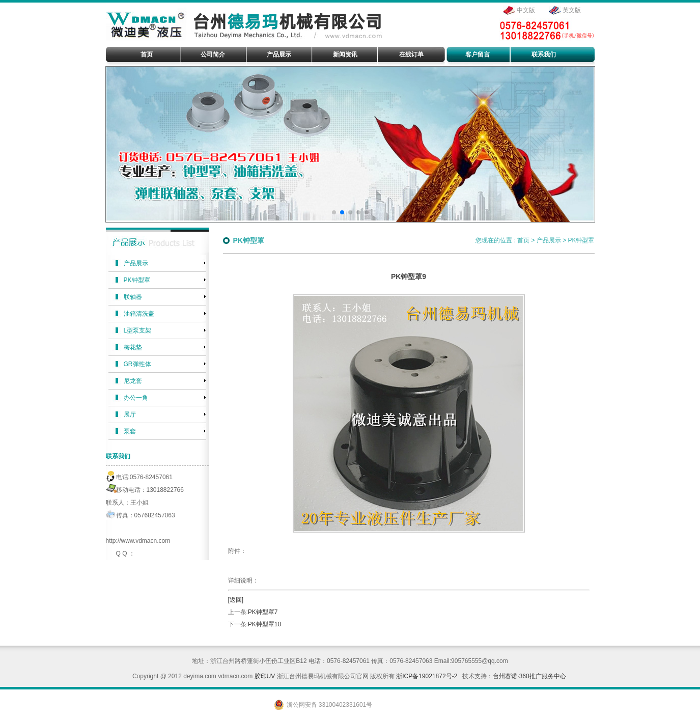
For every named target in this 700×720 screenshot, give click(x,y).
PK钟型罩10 (264, 624)
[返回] (236, 599)
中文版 (526, 10)
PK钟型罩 (581, 240)
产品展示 (549, 240)
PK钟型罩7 (263, 612)
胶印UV (265, 676)
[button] (334, 212)
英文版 (572, 10)
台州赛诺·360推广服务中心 (529, 676)
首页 (523, 240)
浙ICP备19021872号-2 (426, 676)
